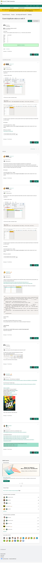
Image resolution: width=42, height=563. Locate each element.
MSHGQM (10, 393)
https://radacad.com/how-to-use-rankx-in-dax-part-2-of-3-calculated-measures (16, 436)
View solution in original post (8, 131)
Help (34, 5)
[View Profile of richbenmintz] (8, 272)
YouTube (25, 444)
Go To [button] (37, 5)
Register (27, 5)
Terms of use (2, 556)
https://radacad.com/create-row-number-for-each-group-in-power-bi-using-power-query (17, 283)
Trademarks (2, 557)
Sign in (31, 5)
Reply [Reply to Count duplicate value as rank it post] (36, 54)
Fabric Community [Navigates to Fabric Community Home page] (11, 1)
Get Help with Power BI (21, 14)
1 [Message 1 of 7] (6, 51)
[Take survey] (6, 482)
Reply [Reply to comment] (36, 142)
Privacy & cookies (2, 554)
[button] (30, 21)
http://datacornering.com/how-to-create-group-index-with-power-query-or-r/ (16, 282)
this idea (16, 391)
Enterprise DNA (12, 392)
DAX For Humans (10, 396)
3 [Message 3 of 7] (6, 416)
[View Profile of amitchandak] (9, 426)
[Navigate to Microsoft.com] (3, 1)
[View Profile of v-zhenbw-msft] (11, 63)
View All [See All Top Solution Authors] (4, 512)
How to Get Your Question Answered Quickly (10, 491)
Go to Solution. (22, 45)
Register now (30, 10)
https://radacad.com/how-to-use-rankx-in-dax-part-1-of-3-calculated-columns (16, 438)
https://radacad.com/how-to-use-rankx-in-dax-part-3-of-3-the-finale (14, 439)
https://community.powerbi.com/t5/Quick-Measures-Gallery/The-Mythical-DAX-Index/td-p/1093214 (19, 385)
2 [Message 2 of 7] (6, 450)
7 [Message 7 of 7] (6, 178)
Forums (13, 14)
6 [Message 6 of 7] (6, 139)
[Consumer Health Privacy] (12, 560)
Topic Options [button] (35, 20)
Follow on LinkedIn (6, 388)
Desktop (30, 14)
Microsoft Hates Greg (13, 395)
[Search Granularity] (14, 8)
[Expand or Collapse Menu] (1, 4)
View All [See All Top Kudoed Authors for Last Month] (4, 532)
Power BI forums (6, 14)
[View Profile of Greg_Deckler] (8, 375)
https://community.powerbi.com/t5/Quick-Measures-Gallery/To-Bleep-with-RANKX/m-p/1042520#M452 (20, 381)
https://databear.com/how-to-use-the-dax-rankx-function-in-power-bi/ (14, 433)
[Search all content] (29, 8)
